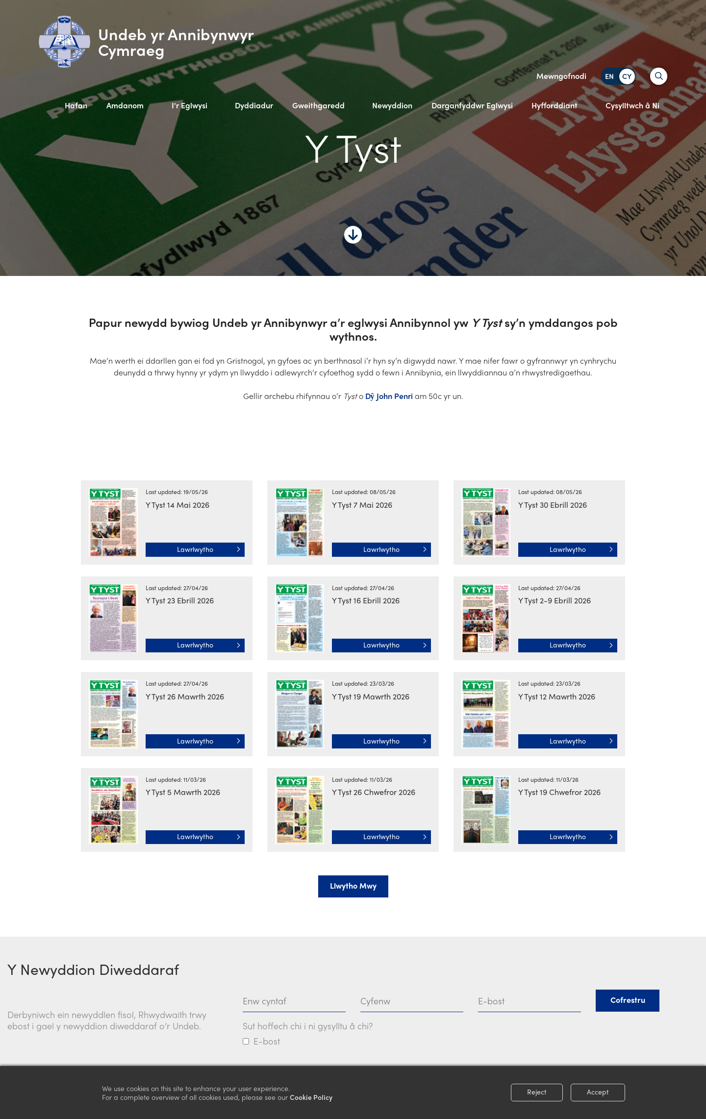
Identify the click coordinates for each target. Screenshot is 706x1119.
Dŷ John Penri (388, 395)
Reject (537, 1091)
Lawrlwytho (208, 549)
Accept (598, 1091)
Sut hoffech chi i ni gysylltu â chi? (308, 1025)
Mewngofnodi (561, 75)
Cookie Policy (311, 1097)
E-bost (266, 1040)
